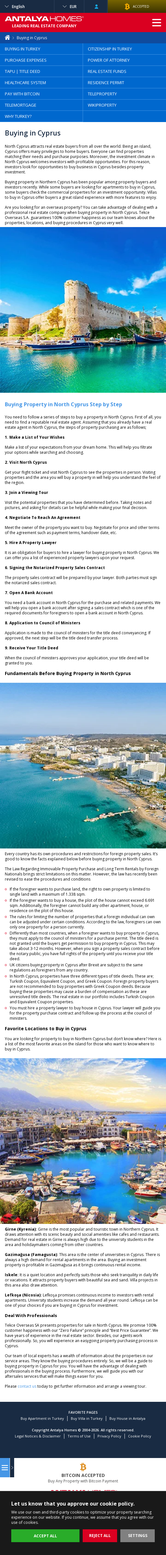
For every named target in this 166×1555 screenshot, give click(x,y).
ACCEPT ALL (45, 1536)
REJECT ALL (100, 1535)
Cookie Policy (139, 1436)
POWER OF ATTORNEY (109, 60)
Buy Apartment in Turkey (42, 1418)
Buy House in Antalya (127, 1418)
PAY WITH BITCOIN (22, 94)
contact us (27, 1386)
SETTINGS (137, 1535)
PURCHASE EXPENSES (26, 60)
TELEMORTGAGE (20, 105)
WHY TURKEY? (18, 116)
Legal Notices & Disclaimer (38, 1436)
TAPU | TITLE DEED (22, 71)
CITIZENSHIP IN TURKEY (110, 49)
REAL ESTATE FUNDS (107, 71)
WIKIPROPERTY (102, 105)
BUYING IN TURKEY (22, 49)
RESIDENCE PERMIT (106, 82)
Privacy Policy (109, 1436)
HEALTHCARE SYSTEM (25, 82)
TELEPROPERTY (102, 94)
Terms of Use (79, 1436)
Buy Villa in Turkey (87, 1418)
